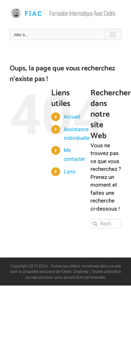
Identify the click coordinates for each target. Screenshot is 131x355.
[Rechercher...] (105, 223)
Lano (69, 172)
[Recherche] (95, 223)
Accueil (72, 117)
